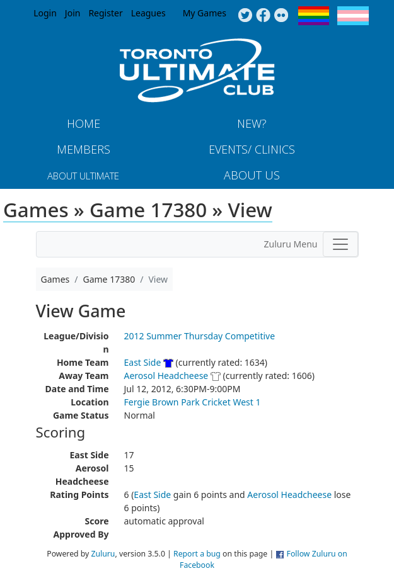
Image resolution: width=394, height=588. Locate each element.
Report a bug (197, 553)
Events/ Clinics (252, 149)
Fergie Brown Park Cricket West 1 (192, 402)
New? (252, 123)
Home (83, 123)
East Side (142, 362)
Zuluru (103, 553)
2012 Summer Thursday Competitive (199, 336)
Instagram (281, 15)
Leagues (148, 13)
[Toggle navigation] (340, 244)
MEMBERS (83, 149)
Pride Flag (313, 15)
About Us (252, 175)
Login (45, 13)
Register (105, 13)
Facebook (263, 15)
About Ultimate (83, 175)
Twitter (244, 15)
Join (73, 13)
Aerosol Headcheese (166, 376)
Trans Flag (353, 15)
